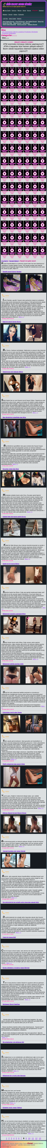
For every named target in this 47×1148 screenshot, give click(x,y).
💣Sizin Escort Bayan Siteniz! (17, 4)
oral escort (26, 23)
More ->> (21, 317)
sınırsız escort (21, 24)
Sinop (24, 10)
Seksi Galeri (12, 18)
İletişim (19, 18)
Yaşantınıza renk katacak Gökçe (13, 371)
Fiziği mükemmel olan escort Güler (14, 764)
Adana (15, 14)
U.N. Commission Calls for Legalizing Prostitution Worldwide (20, 32)
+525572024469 (4, 63)
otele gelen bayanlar (9, 24)
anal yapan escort (8, 21)
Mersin (19, 10)
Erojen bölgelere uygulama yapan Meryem (16, 967)
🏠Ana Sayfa (7, 10)
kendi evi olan (7, 23)
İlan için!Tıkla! (4, 65)
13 (40, 1138)
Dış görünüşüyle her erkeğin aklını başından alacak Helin (21, 902)
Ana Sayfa (4, 261)
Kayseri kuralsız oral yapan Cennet (14, 851)
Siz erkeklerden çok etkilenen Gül (13, 1042)
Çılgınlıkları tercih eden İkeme (12, 712)
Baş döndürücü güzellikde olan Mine (14, 417)
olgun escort (17, 23)
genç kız (40, 21)
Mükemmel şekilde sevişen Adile (13, 664)
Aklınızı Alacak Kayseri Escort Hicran (14, 813)
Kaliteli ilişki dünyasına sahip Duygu (14, 516)
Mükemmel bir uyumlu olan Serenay (14, 1075)
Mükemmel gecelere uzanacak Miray (14, 613)
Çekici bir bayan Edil (9, 937)
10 (29, 1138)
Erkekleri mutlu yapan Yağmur (12, 1107)
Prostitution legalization (9, 33)
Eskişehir (21, 14)
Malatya (5, 14)
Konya (29, 10)
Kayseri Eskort (14, 261)
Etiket (5, 38)
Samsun (14, 10)
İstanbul (41, 10)
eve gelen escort (31, 21)
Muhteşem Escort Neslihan (11, 1004)
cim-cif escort (20, 21)
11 (33, 1138)
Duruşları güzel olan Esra (11, 469)
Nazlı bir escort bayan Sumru (12, 321)
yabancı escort (32, 24)
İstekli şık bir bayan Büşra (11, 563)
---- (7, 295)
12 (36, 1138)
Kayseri (35, 10)
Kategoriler (9, 35)
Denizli (10, 14)
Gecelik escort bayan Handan (12, 271)
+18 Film (5, 18)
